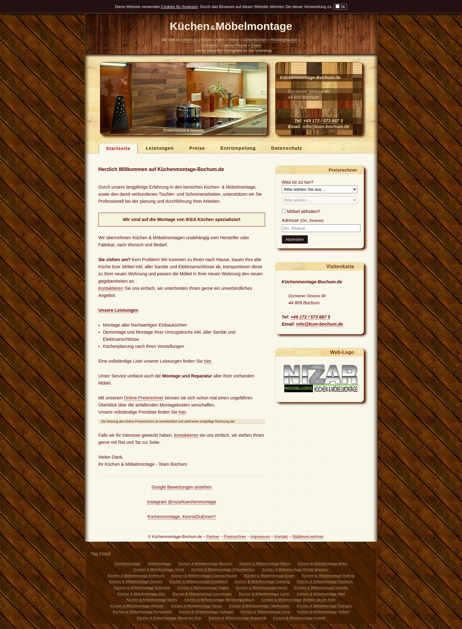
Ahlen (220, 40)
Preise (197, 148)
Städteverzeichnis (307, 536)
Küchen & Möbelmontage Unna (265, 612)
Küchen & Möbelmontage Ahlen (322, 563)
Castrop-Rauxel (234, 45)
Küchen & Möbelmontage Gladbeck (325, 581)
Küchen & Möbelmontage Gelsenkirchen (223, 569)
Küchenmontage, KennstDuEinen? (182, 516)
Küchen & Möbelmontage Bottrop (328, 575)
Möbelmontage (159, 563)
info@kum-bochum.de (325, 126)
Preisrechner (235, 536)
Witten (206, 40)
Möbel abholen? (301, 211)
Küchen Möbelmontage (231, 27)
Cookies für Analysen (179, 6)
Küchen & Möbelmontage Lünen (264, 594)
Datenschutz (286, 148)
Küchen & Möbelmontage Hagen (203, 587)
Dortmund (209, 45)
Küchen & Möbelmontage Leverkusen (202, 594)
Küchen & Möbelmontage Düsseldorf (199, 581)
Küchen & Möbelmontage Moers (152, 600)
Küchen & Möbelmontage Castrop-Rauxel (204, 575)
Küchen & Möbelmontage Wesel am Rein (169, 618)
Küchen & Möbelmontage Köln (141, 594)
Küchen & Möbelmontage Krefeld (299, 618)
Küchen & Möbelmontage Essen (269, 575)
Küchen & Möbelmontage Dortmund (136, 575)
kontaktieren (186, 435)
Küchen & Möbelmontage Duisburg (262, 581)
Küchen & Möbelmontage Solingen (206, 612)
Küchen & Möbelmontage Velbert (323, 612)
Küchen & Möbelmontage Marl (321, 594)
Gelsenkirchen (255, 40)
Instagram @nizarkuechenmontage (181, 501)
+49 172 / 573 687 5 (323, 120)
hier (207, 361)
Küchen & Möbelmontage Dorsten (136, 581)
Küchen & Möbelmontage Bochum (205, 563)
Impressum (260, 536)
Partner (212, 536)
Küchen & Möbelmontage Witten (264, 563)
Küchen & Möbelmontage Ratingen (324, 606)
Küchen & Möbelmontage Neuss (196, 606)
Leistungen (160, 148)
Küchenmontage (127, 563)
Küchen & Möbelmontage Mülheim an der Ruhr (298, 600)
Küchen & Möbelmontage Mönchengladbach (219, 600)
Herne (234, 40)
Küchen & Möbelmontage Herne (159, 569)
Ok (340, 6)
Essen (256, 45)
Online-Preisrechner (144, 397)
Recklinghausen (284, 40)
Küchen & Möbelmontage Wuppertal (237, 618)
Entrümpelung (238, 148)
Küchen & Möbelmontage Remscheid (142, 612)
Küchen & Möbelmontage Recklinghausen (295, 569)
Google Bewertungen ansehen (181, 487)
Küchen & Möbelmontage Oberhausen (259, 606)
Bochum (190, 40)
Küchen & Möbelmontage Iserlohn (321, 587)
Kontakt (281, 536)
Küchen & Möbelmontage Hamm (261, 587)
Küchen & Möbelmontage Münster (137, 606)
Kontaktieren (110, 288)
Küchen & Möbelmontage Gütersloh (142, 587)
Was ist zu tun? (298, 182)
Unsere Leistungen (118, 310)
